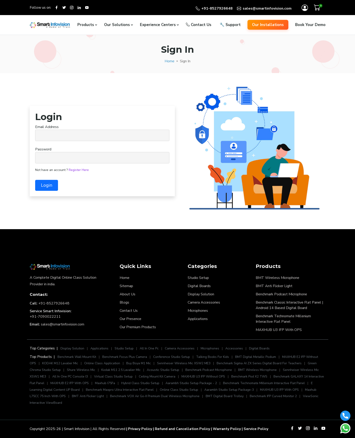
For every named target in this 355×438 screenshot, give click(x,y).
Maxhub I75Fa (105, 383)
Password (43, 149)
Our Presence (130, 318)
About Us (127, 294)
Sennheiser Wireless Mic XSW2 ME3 (183, 363)
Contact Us (198, 24)
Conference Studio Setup (171, 357)
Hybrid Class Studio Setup (140, 383)
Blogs (124, 302)
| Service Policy (255, 428)
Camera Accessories (204, 302)
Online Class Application (102, 363)
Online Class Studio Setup (179, 390)
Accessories (234, 348)
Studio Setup (198, 277)
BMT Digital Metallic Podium (255, 357)
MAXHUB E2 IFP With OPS (69, 383)
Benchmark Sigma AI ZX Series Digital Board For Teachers (259, 363)
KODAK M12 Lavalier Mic (60, 363)
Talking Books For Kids (212, 357)
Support (230, 25)
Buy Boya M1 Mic (138, 363)
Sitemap (126, 286)
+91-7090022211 (45, 316)
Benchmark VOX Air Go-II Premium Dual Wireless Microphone (155, 396)
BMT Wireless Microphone (277, 277)
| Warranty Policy (226, 428)
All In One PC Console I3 (70, 376)
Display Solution (201, 294)
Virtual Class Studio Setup (113, 376)
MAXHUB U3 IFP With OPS (279, 329)
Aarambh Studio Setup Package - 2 (191, 383)
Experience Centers (158, 24)
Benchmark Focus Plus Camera (124, 357)
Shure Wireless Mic (81, 370)
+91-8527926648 (53, 303)
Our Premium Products (138, 327)
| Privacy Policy (139, 428)
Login (46, 185)
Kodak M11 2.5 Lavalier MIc (121, 370)
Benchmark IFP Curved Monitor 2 (274, 396)
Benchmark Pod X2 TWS (249, 376)
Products (85, 24)
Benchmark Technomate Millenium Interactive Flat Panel (283, 319)
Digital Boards (199, 286)
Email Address (47, 126)
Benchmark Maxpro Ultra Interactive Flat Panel (120, 390)
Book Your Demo (310, 24)
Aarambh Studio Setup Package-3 (229, 390)
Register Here (79, 170)
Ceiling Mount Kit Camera (157, 376)
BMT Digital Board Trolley (225, 396)
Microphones (198, 310)
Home (169, 61)
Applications (198, 318)
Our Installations (268, 24)
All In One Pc (149, 348)
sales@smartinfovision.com (62, 324)
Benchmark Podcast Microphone (281, 294)
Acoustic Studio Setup (163, 370)
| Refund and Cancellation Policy (181, 428)
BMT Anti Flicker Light (274, 286)
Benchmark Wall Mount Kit (77, 357)
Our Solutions (117, 24)
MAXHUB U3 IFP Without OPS (203, 376)
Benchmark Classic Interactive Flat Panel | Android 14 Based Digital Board (289, 305)
